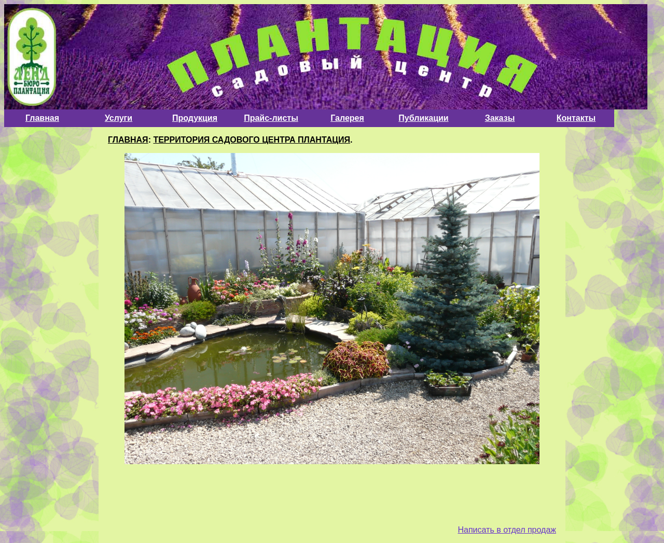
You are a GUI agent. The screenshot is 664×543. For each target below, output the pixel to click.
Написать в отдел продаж (507, 529)
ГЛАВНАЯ (128, 139)
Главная (42, 118)
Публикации (423, 118)
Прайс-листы (271, 118)
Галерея (347, 118)
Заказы (500, 118)
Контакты (576, 118)
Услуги (118, 118)
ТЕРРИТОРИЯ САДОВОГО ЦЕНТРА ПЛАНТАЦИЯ (251, 139)
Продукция (194, 118)
